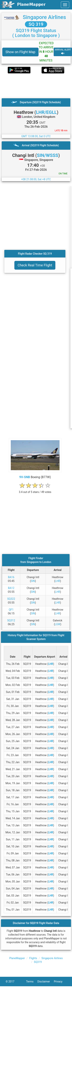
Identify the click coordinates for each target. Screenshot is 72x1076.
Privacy (60, 981)
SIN (33, 580)
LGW (57, 624)
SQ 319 (36, 24)
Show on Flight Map (20, 52)
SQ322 (11, 598)
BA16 (11, 577)
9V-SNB (24, 477)
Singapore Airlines (44, 17)
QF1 (11, 609)
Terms (31, 981)
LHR (57, 580)
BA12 (11, 588)
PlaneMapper (17, 958)
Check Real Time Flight (35, 265)
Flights (33, 958)
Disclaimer (45, 981)
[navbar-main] (65, 5)
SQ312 (11, 620)
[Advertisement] (35, 85)
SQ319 (38, 961)
